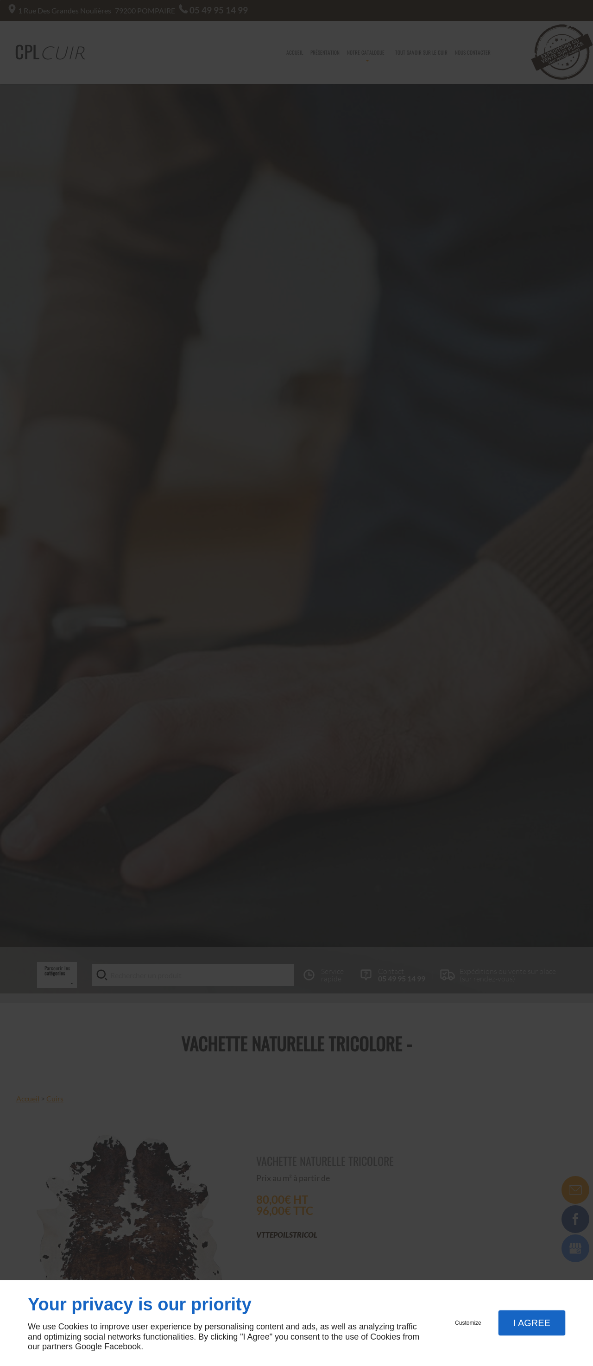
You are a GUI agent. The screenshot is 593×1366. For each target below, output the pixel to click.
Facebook (122, 1346)
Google (88, 1346)
